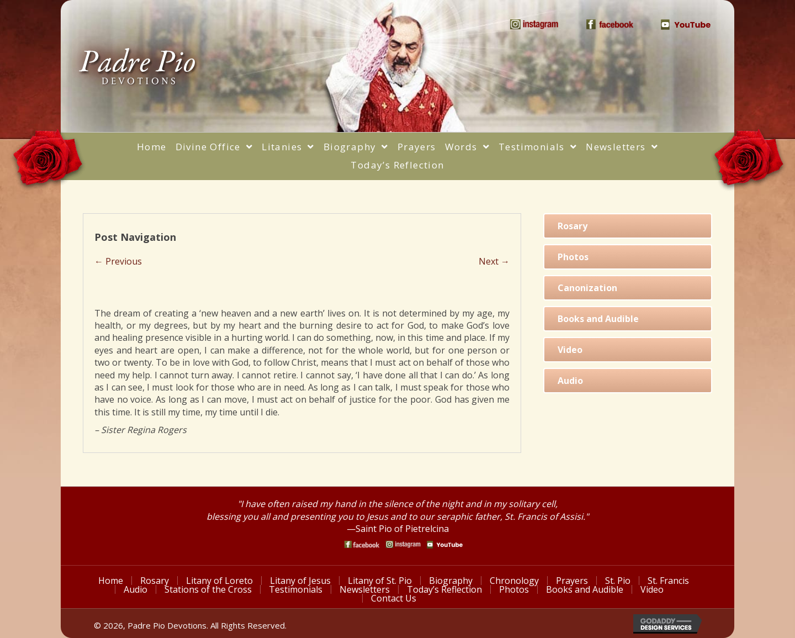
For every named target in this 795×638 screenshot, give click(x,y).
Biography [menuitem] (451, 580)
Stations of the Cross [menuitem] (208, 589)
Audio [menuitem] (135, 589)
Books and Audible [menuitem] (584, 589)
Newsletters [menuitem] (365, 589)
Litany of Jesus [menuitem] (300, 580)
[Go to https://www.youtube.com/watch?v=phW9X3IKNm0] (445, 545)
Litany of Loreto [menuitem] (219, 580)
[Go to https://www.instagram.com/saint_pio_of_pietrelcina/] (403, 544)
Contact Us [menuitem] (393, 598)
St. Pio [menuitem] (617, 580)
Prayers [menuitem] (572, 580)
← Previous (118, 261)
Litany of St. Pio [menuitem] (380, 580)
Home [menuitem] (110, 580)
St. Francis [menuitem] (668, 580)
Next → (494, 261)
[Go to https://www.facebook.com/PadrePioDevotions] (362, 544)
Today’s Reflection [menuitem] (444, 589)
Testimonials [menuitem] (295, 589)
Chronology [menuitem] (514, 580)
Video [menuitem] (652, 589)
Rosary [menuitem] (154, 580)
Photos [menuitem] (514, 589)
